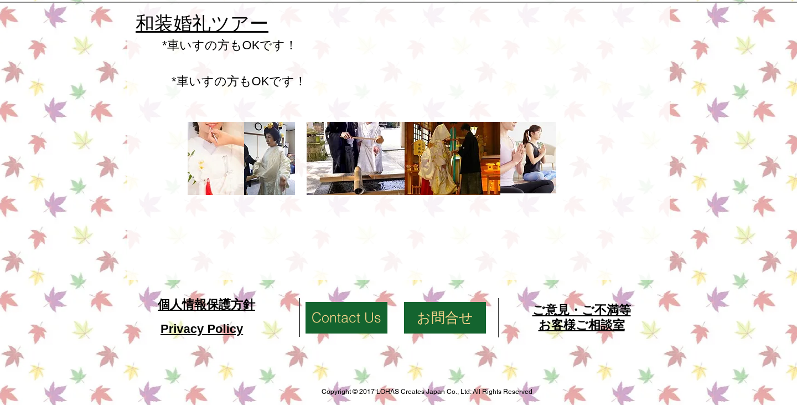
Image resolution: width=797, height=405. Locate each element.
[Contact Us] (346, 318)
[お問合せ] (445, 318)
